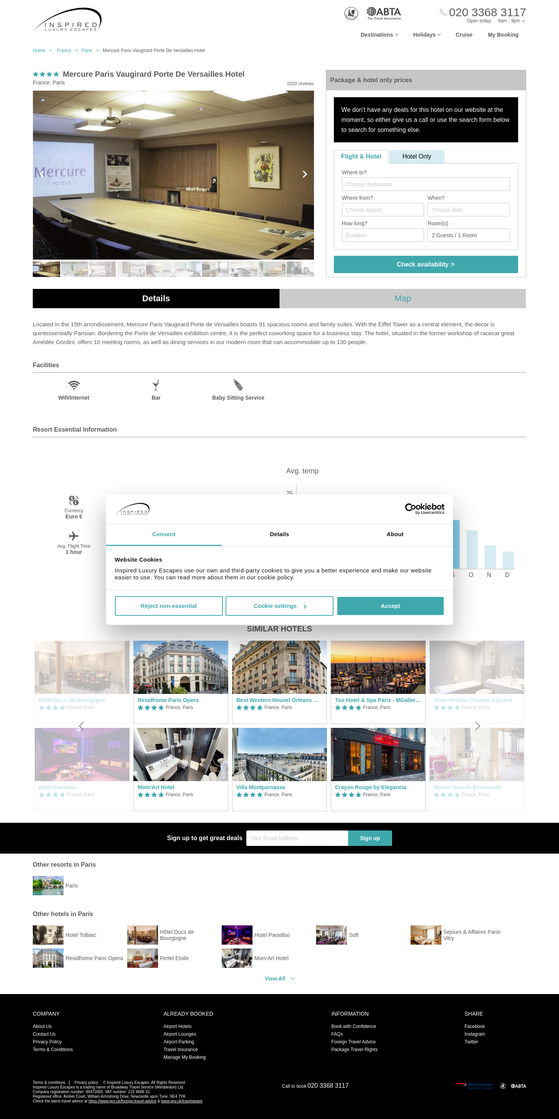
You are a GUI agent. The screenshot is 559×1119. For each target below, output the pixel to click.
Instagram (475, 1034)
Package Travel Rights (354, 1049)
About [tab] (395, 534)
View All (275, 979)
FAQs (337, 1034)
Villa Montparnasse (260, 787)
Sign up (370, 838)
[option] (180, 726)
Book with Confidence (353, 1026)
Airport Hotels (177, 1026)
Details (156, 298)
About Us (42, 1026)
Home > (44, 50)
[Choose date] (469, 209)
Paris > (92, 50)
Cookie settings (280, 606)
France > (69, 50)
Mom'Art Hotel (156, 787)
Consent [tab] (164, 534)
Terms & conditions (49, 1082)
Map (403, 298)
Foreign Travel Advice (353, 1042)
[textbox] (430, 184)
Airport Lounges (179, 1034)
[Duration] (383, 235)
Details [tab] (279, 534)
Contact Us (44, 1034)
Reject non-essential (169, 606)
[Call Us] (483, 12)
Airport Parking (178, 1042)
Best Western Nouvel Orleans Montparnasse (279, 700)
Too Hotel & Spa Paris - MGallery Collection (378, 700)
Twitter (471, 1042)
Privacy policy (86, 1082)
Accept (390, 606)
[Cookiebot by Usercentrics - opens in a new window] (411, 509)
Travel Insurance (180, 1049)
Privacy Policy (47, 1042)
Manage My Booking (184, 1057)
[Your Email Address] (297, 838)
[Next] (477, 726)
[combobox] (426, 184)
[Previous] (82, 726)
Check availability (426, 264)
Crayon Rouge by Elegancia (370, 787)
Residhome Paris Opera (168, 700)
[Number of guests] (469, 235)
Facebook (475, 1026)
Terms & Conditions (53, 1049)
